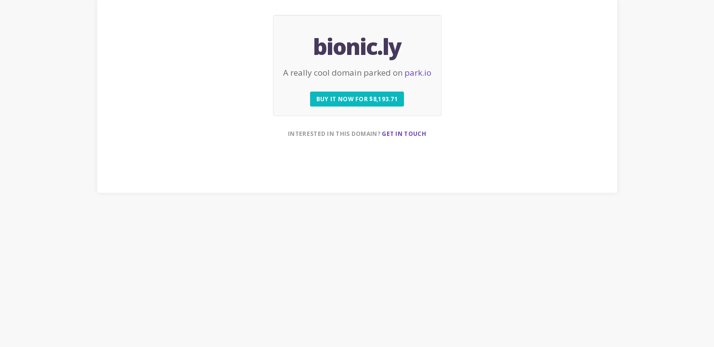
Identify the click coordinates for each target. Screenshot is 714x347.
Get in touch (404, 134)
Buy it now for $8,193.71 (357, 99)
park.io (417, 72)
